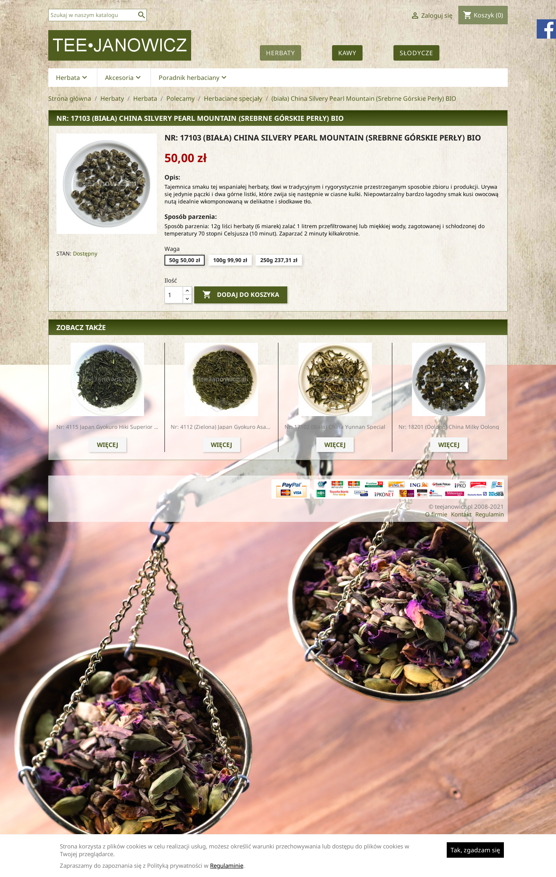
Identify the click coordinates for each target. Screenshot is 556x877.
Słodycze (416, 53)
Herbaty (280, 53)
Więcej (107, 444)
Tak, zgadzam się (475, 850)
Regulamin (489, 514)
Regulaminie (226, 865)
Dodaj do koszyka (240, 295)
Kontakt (461, 514)
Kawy (347, 53)
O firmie (436, 514)
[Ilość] (173, 294)
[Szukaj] (97, 15)
